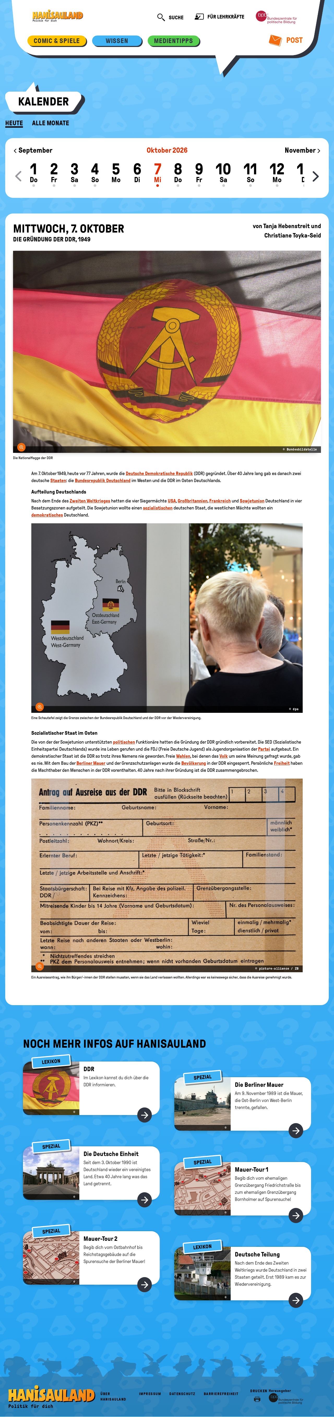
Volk (223, 756)
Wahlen (183, 756)
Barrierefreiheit (221, 1394)
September (32, 150)
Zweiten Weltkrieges (90, 500)
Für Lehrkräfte (219, 17)
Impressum (150, 1394)
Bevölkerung (193, 763)
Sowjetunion (252, 500)
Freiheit (282, 763)
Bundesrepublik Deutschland (102, 480)
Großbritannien (192, 500)
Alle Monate (50, 123)
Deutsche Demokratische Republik (159, 473)
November (303, 150)
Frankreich (220, 500)
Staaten (58, 480)
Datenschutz (182, 1394)
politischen (124, 742)
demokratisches (47, 515)
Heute (14, 123)
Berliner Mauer (90, 763)
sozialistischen (157, 508)
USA (172, 500)
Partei (264, 749)
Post (286, 40)
